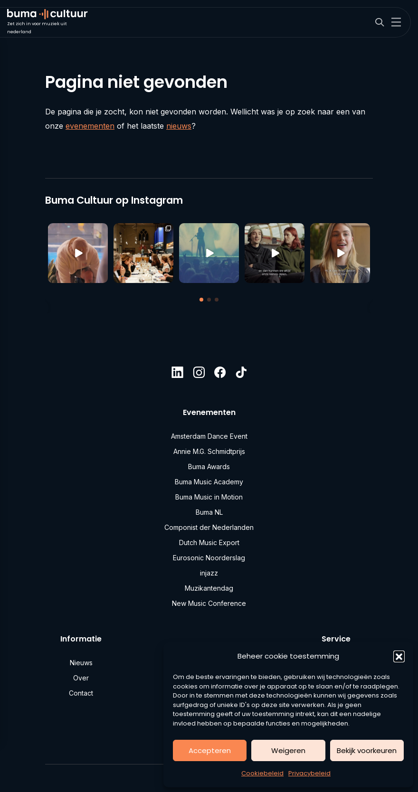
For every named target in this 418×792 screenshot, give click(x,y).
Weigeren (288, 750)
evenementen (90, 126)
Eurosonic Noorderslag (209, 558)
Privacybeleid (309, 773)
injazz (209, 573)
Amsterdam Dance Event (209, 436)
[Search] (379, 23)
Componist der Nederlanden (209, 527)
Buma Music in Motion (209, 497)
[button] (399, 656)
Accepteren (210, 750)
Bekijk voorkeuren (367, 750)
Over (81, 678)
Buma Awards (209, 466)
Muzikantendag (209, 588)
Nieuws (81, 663)
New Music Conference (209, 603)
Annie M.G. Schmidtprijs (209, 451)
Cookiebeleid (262, 773)
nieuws (178, 126)
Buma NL (209, 512)
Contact (81, 693)
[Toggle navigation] (396, 22)
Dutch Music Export (209, 542)
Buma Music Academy (209, 482)
